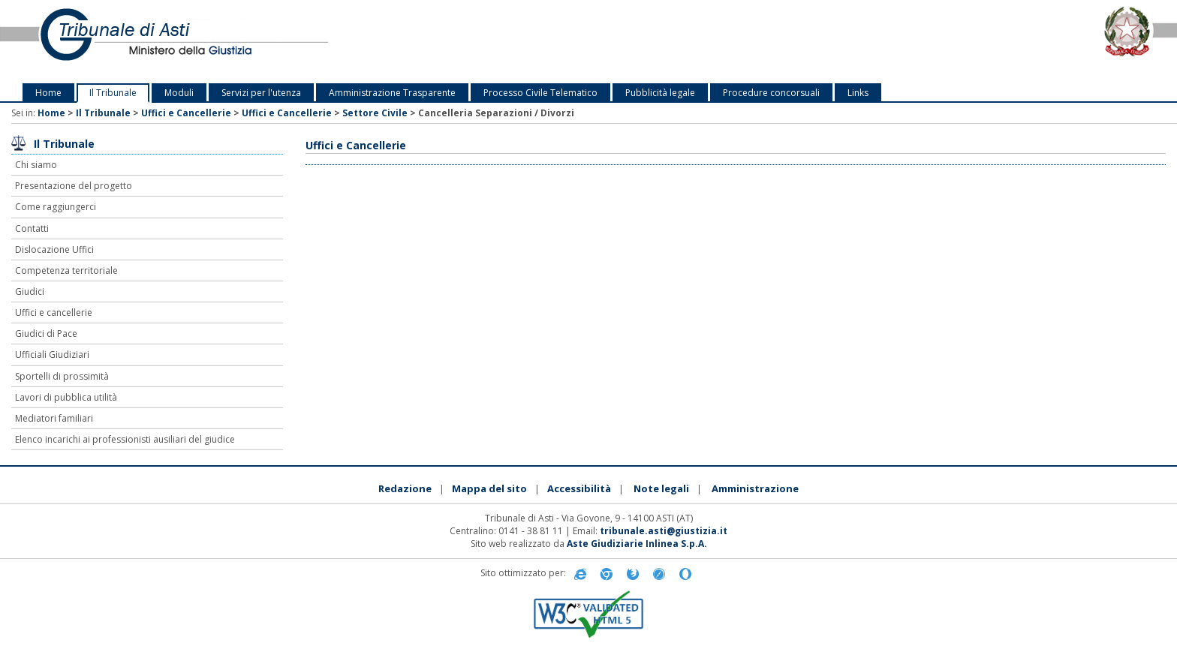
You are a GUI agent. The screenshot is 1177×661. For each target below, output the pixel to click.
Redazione (405, 488)
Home (48, 92)
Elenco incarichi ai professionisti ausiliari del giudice (125, 439)
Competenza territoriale (66, 270)
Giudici (29, 291)
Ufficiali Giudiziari (52, 354)
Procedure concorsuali (771, 92)
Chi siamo (36, 164)
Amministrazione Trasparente (392, 92)
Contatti (32, 228)
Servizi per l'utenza (261, 92)
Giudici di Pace (46, 333)
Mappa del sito (489, 488)
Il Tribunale (113, 92)
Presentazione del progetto (73, 185)
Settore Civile (375, 113)
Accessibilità (579, 488)
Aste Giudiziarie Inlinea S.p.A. (637, 543)
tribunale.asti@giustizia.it (663, 530)
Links (857, 92)
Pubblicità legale (660, 92)
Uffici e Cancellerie (186, 113)
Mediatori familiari (54, 418)
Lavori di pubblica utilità (66, 397)
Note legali (661, 488)
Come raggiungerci (55, 206)
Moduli (179, 92)
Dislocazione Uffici (54, 249)
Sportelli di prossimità (62, 376)
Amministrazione (755, 488)
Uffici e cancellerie (53, 312)
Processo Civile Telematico (540, 92)
